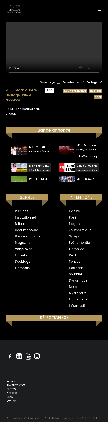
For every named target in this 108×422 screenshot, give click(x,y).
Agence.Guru (75, 418)
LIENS (10, 397)
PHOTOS (11, 389)
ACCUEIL (11, 381)
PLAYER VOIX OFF (16, 385)
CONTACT (12, 401)
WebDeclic (90, 418)
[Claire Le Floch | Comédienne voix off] (14, 9)
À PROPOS (12, 393)
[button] (99, 9)
